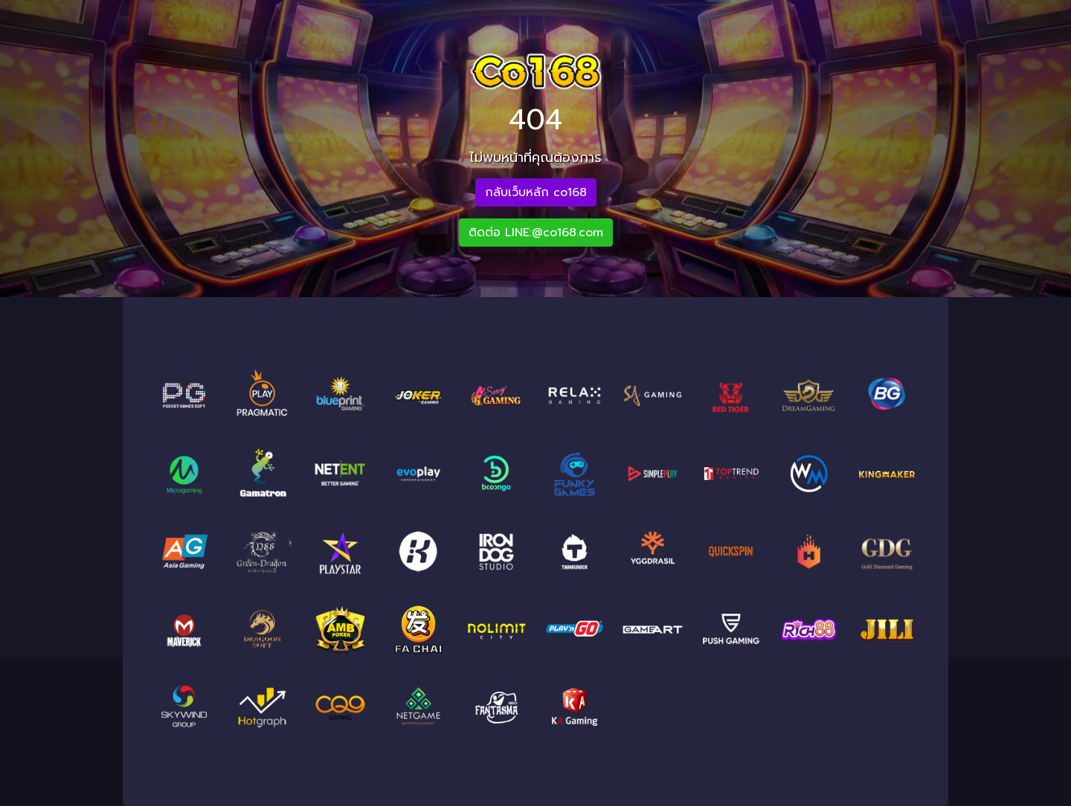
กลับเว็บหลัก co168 (536, 192)
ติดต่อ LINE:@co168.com (536, 232)
